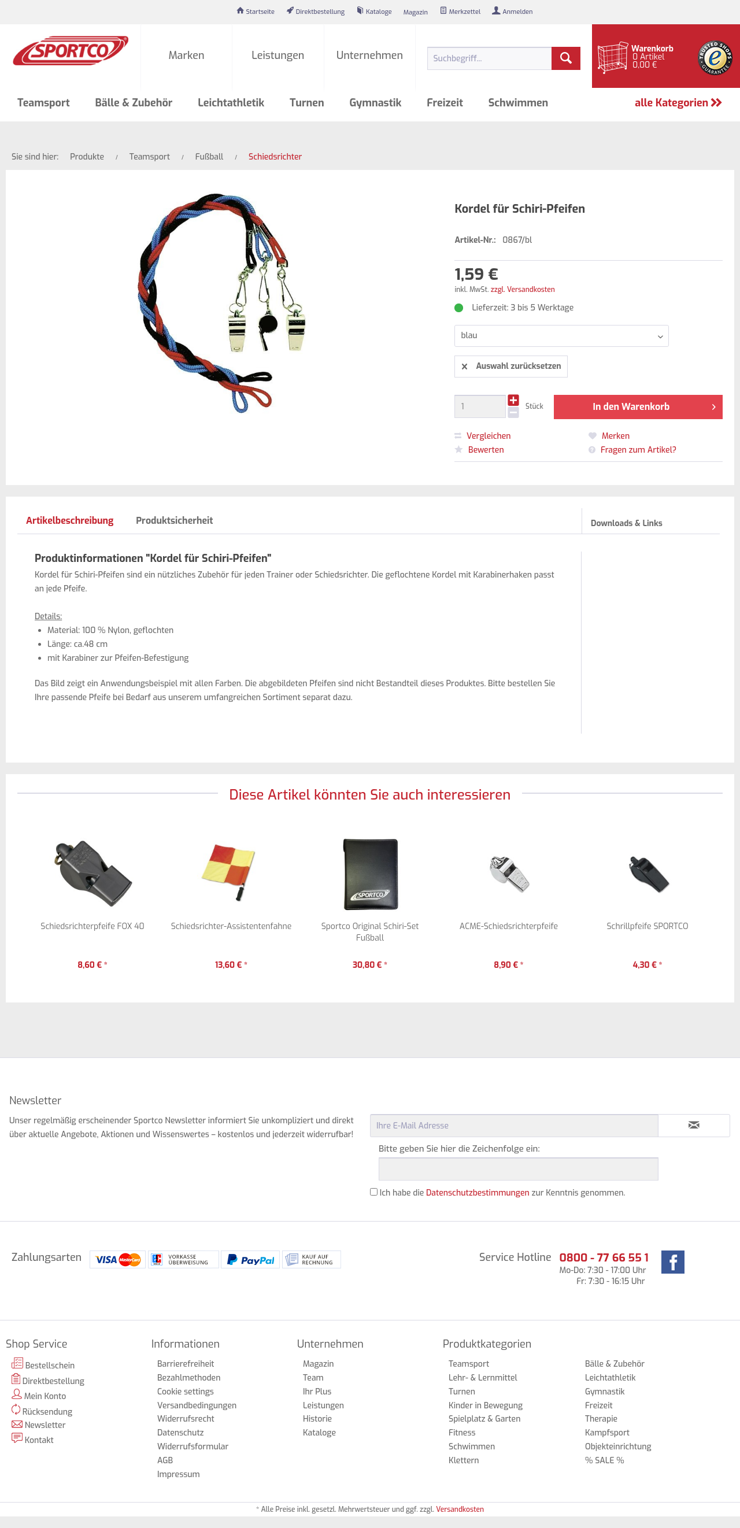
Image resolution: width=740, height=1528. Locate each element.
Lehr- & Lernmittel (483, 1377)
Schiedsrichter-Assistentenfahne (231, 926)
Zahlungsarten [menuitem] (47, 1257)
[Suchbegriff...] (503, 58)
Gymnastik (605, 1391)
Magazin (318, 1364)
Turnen (462, 1391)
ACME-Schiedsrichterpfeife (509, 926)
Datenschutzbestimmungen (478, 1192)
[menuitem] (255, 12)
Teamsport (469, 1364)
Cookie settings (185, 1391)
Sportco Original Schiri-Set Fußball (370, 932)
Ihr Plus (317, 1391)
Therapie (601, 1419)
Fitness (462, 1432)
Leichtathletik (610, 1377)
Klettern (464, 1460)
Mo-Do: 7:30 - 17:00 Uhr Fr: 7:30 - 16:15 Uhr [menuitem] (603, 1268)
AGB (165, 1460)
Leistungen (323, 1405)
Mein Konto (39, 1395)
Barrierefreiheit (185, 1364)
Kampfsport (607, 1432)
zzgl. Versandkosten (523, 289)
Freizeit (599, 1405)
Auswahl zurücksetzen (511, 364)
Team (313, 1377)
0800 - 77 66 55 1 (603, 1257)
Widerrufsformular (192, 1446)
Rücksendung (42, 1411)
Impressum (178, 1474)
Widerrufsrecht (185, 1419)
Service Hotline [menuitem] (515, 1257)
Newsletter (39, 1425)
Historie (317, 1419)
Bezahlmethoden (188, 1377)
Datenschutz (180, 1432)
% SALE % (604, 1460)
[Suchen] (566, 58)
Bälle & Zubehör (615, 1364)
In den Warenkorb (654, 405)
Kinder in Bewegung (486, 1405)
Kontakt (33, 1439)
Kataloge (319, 1432)
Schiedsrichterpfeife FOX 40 (92, 926)
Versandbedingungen (196, 1405)
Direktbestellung (48, 1380)
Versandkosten (460, 1509)
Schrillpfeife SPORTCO (647, 926)
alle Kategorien (679, 103)
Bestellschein (43, 1364)
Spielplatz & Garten (484, 1419)
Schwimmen (472, 1446)
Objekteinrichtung (618, 1446)
